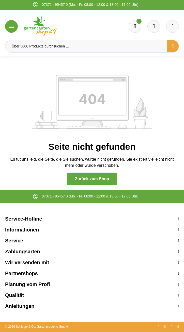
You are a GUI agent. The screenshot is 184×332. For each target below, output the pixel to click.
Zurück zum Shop (92, 179)
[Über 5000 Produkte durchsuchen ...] (86, 46)
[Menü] (11, 26)
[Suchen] (173, 46)
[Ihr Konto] (172, 26)
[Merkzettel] (135, 26)
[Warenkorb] (153, 26)
